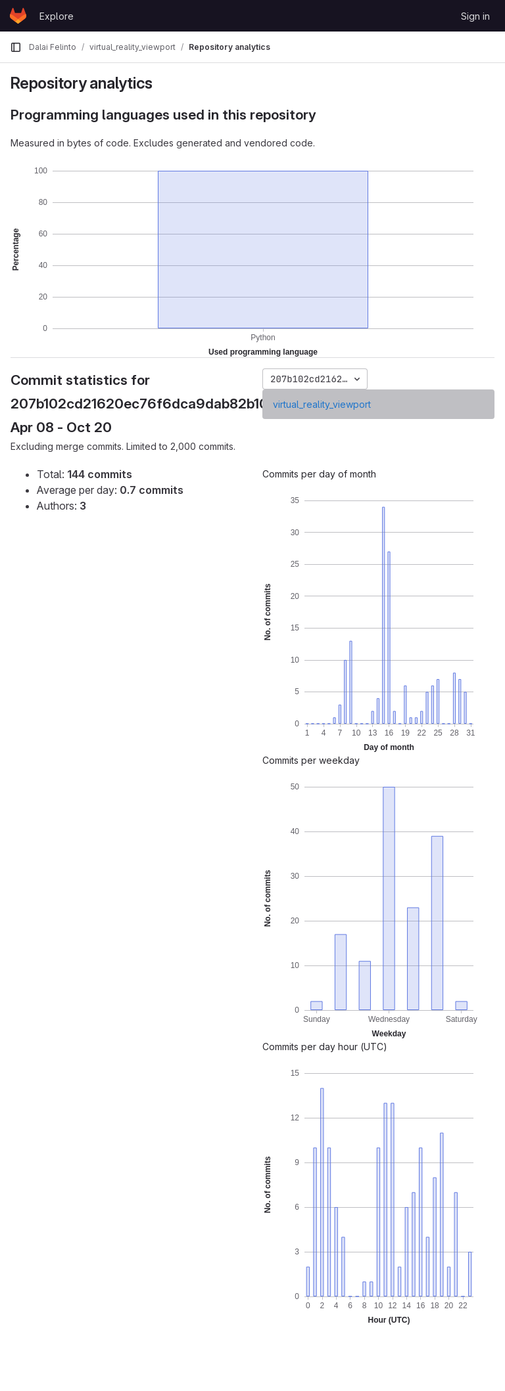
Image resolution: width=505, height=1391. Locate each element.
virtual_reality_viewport (322, 404)
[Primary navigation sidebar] (15, 47)
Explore (56, 16)
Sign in (475, 16)
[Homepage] (18, 15)
